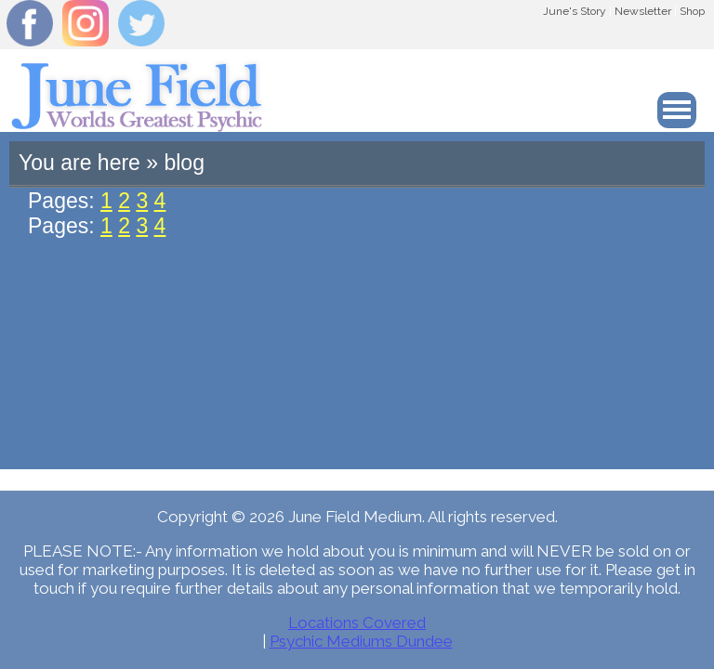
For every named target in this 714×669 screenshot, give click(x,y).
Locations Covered (357, 622)
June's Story (574, 11)
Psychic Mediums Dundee (361, 641)
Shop (692, 11)
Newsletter (643, 11)
